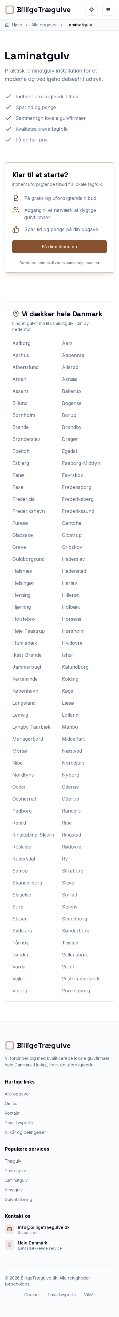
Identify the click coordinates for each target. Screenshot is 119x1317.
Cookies (32, 1294)
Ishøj (67, 655)
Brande (20, 427)
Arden (19, 379)
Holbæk (71, 607)
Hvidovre (72, 643)
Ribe (67, 823)
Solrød (69, 895)
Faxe (17, 487)
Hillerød (71, 595)
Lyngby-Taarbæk (31, 727)
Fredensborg (76, 487)
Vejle (17, 979)
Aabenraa (73, 355)
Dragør (70, 439)
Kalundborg (75, 667)
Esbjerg (20, 463)
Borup (69, 415)
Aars (67, 343)
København (25, 691)
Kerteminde (25, 679)
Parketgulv (15, 1170)
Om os (11, 1103)
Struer (19, 919)
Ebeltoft (21, 451)
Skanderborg (27, 883)
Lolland (70, 715)
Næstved (72, 751)
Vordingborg (76, 991)
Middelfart (73, 739)
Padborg (22, 811)
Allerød (70, 367)
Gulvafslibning (18, 1199)
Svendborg (74, 919)
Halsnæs (22, 571)
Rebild (19, 823)
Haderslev (73, 559)
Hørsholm (73, 631)
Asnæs (69, 379)
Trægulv (13, 1161)
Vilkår (89, 1294)
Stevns (69, 907)
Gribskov (72, 547)
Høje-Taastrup (28, 631)
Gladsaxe (22, 535)
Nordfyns (23, 775)
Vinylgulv (14, 1189)
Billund (20, 403)
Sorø (18, 907)
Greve (19, 547)
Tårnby (20, 943)
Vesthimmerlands (81, 979)
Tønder (20, 955)
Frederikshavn (28, 511)
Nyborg (70, 775)
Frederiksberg (78, 499)
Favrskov (72, 475)
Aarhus (20, 355)
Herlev (69, 583)
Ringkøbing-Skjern (33, 835)
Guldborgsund (28, 559)
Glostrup (72, 535)
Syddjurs (22, 931)
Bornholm (23, 415)
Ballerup (71, 391)
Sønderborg (75, 931)
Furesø (20, 523)
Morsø (19, 751)
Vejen (68, 967)
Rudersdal (23, 859)
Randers (71, 811)
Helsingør (23, 583)
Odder (19, 787)
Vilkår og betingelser (25, 1132)
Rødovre (71, 847)
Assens (20, 391)
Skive (68, 883)
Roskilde (21, 847)
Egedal (69, 451)
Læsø (68, 703)
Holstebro (23, 619)
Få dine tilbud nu (59, 246)
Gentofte (71, 523)
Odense (70, 787)
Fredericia (23, 499)
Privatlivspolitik (19, 1122)
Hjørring (21, 607)
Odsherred (24, 799)
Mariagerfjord (27, 739)
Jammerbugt (26, 667)
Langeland (24, 703)
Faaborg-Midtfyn (81, 463)
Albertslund (25, 367)
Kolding (70, 679)
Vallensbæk (75, 955)
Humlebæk (24, 643)
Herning (21, 595)
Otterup (70, 799)
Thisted (70, 943)
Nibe (17, 763)
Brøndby (72, 427)
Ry (65, 859)
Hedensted (74, 571)
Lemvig (20, 715)
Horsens (71, 619)
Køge (67, 691)
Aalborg (21, 343)
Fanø (18, 475)
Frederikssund (78, 511)
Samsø (20, 871)
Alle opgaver (17, 1093)
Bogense (72, 403)
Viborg (19, 991)
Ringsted (71, 835)
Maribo (70, 727)
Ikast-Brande (27, 655)
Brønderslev (26, 439)
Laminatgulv (16, 1180)
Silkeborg (72, 871)
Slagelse (21, 895)
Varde (18, 967)
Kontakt (12, 1113)
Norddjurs (73, 763)
